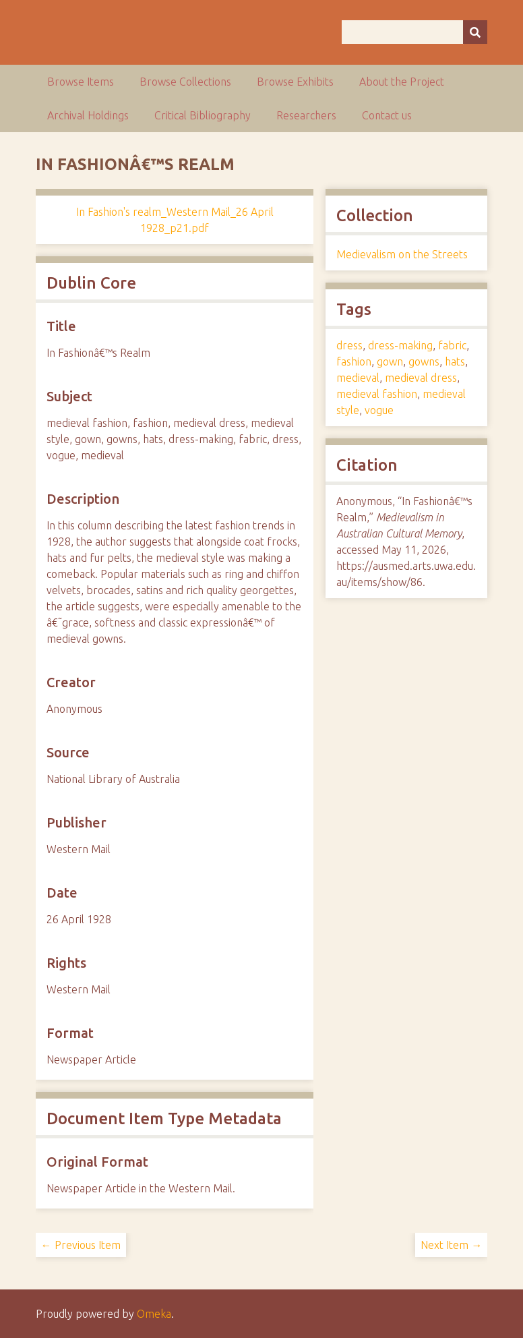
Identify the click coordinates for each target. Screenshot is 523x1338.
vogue (379, 410)
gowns (423, 361)
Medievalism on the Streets (402, 254)
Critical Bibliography (202, 115)
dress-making (400, 345)
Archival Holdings (88, 115)
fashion (353, 361)
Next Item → (451, 1245)
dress (349, 345)
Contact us (387, 115)
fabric (452, 345)
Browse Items (80, 82)
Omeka (154, 1314)
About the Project (401, 82)
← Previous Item (81, 1245)
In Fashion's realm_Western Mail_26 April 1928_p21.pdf (175, 220)
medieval (357, 378)
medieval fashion (376, 394)
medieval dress (421, 378)
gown (390, 361)
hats (455, 361)
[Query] (414, 32)
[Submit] (475, 32)
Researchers (306, 115)
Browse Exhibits (295, 82)
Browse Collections (185, 82)
